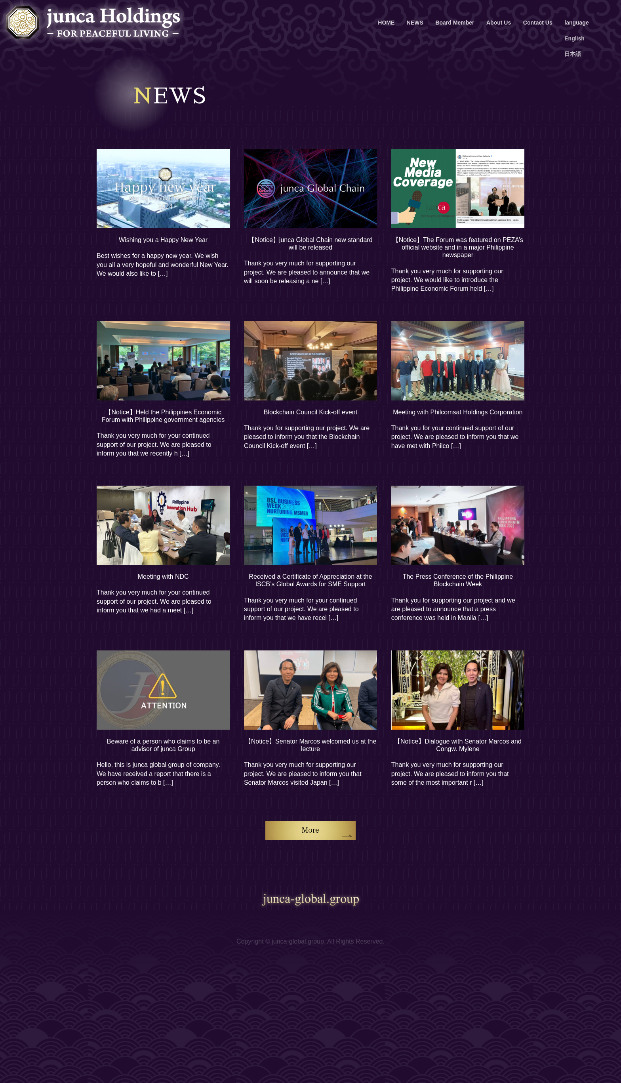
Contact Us (537, 22)
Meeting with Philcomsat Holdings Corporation (457, 412)
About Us (498, 22)
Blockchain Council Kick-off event (310, 412)
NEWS (415, 22)
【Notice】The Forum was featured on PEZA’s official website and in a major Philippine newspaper (457, 247)
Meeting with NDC (163, 576)
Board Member (454, 22)
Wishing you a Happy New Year (163, 239)
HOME (386, 22)
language (576, 22)
